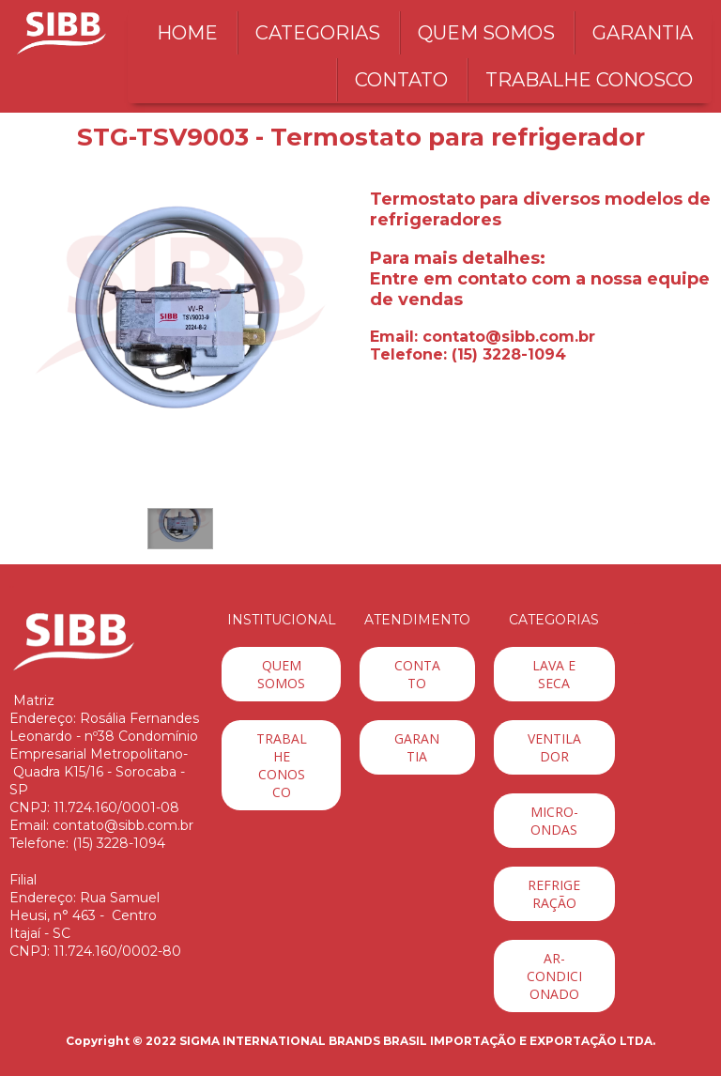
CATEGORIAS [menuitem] (317, 33)
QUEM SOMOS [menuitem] (486, 33)
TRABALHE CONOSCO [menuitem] (589, 80)
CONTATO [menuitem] (401, 80)
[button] (180, 528)
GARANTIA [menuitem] (642, 33)
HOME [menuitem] (187, 33)
